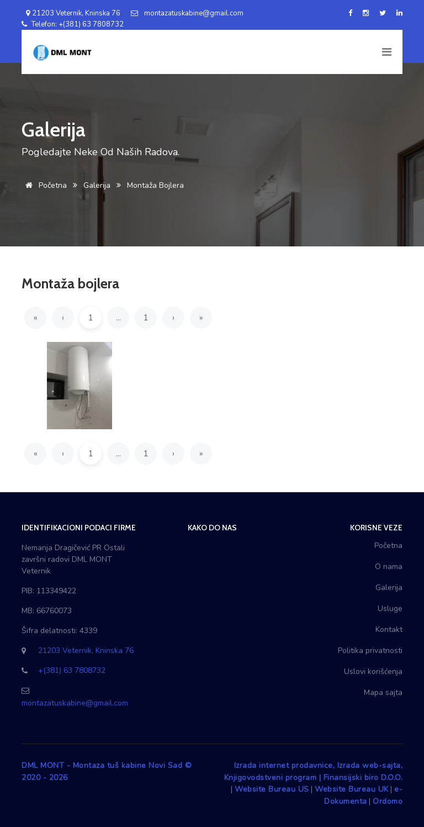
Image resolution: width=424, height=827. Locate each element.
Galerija (96, 185)
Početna (44, 185)
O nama (388, 566)
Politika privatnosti (370, 650)
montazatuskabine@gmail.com (187, 13)
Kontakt (388, 629)
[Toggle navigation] (385, 51)
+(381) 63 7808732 (71, 670)
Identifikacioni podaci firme (79, 528)
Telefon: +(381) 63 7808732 (73, 24)
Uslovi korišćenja (373, 671)
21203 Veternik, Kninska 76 (71, 13)
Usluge (390, 608)
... (118, 317)
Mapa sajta (383, 692)
